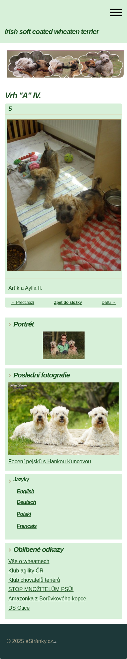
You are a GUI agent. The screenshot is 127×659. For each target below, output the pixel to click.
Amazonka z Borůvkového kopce (47, 598)
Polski (24, 514)
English (25, 491)
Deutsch (26, 502)
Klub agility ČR (25, 570)
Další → (109, 302)
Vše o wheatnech (28, 561)
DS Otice (19, 608)
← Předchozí (22, 302)
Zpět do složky (68, 302)
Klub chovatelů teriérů (34, 580)
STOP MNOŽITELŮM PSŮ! (41, 589)
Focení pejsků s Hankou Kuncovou (49, 461)
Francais (27, 526)
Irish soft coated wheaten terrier (52, 31)
